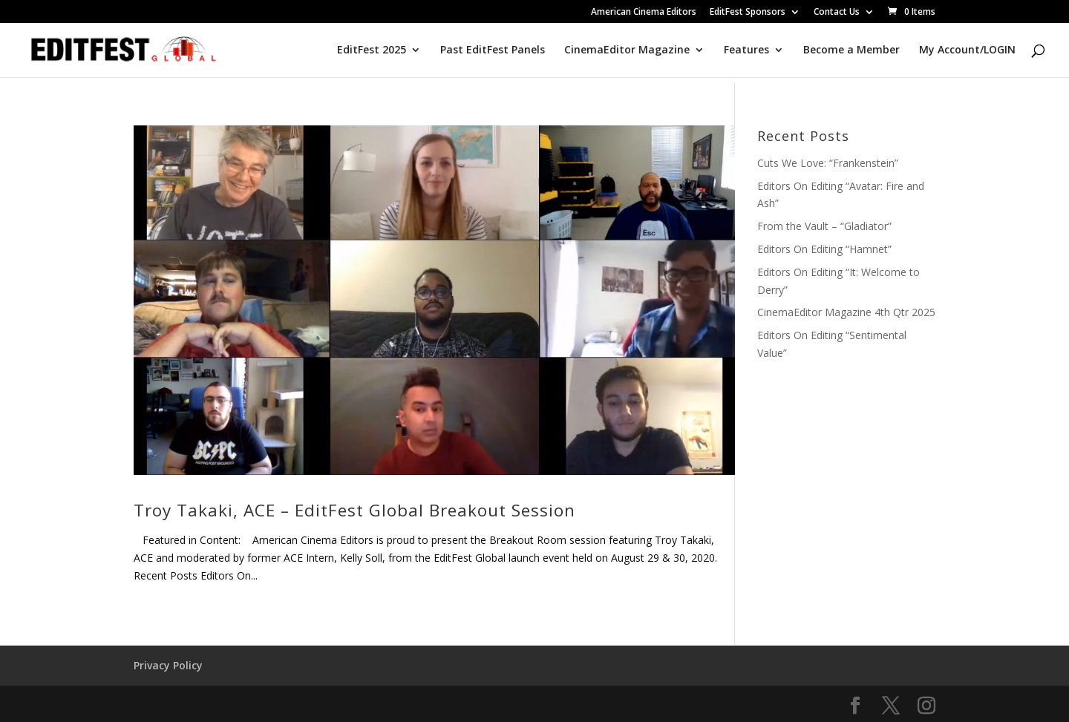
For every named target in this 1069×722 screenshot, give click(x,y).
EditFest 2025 (371, 50)
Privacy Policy (168, 665)
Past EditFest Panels (492, 50)
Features (746, 50)
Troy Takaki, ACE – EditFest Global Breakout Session (354, 510)
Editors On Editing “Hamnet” (824, 249)
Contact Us (837, 12)
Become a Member (851, 50)
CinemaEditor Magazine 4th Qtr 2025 (846, 312)
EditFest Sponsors (747, 12)
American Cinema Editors (643, 12)
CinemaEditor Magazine (627, 50)
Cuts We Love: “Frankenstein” (827, 163)
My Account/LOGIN (967, 50)
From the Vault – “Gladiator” (824, 226)
